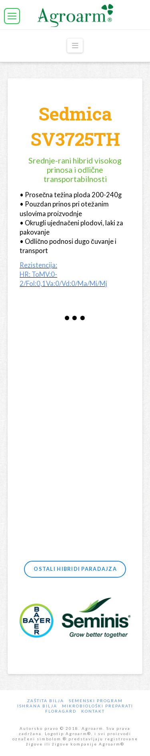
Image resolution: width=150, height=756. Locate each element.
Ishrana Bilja (37, 705)
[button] (12, 16)
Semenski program (96, 700)
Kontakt (93, 711)
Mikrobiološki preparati (97, 705)
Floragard (60, 711)
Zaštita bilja (45, 700)
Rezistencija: (38, 265)
